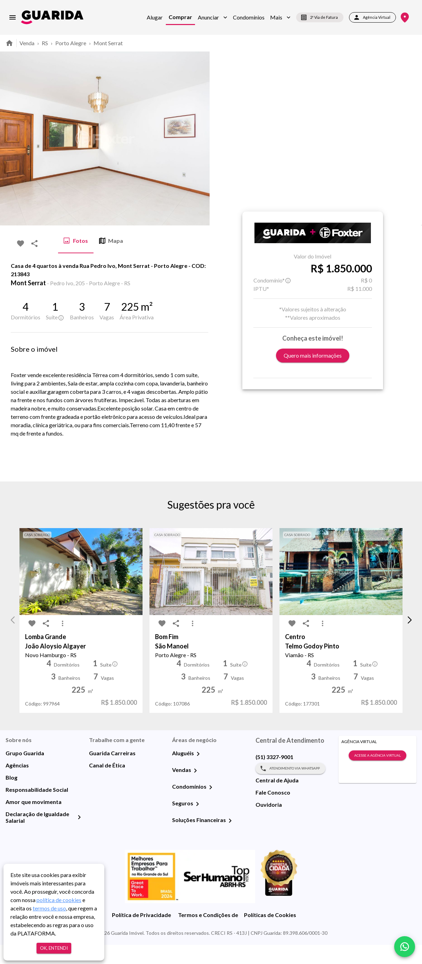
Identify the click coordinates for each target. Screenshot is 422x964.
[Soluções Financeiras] (230, 840)
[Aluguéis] (198, 773)
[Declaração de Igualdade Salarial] (79, 836)
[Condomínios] (210, 806)
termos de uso (49, 908)
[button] (212, 17)
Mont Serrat (108, 43)
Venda (26, 43)
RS (45, 43)
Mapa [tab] (111, 240)
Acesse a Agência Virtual (377, 775)
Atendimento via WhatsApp (290, 787)
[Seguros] (197, 823)
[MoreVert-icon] (63, 643)
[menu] (12, 17)
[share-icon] (34, 243)
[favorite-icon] (20, 243)
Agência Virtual (372, 17)
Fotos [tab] (76, 240)
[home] (52, 17)
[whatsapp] (404, 946)
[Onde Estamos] (405, 17)
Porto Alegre (70, 43)
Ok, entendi (53, 948)
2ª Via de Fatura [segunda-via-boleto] (319, 17)
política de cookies (58, 900)
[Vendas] (195, 790)
